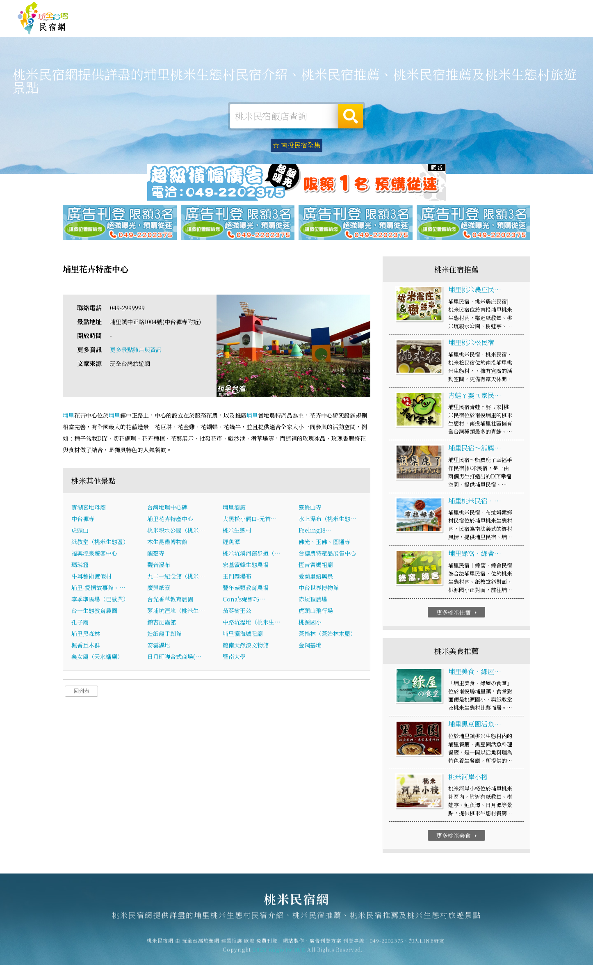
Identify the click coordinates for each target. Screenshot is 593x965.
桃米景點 (467, 31)
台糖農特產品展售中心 (327, 554)
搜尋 (350, 116)
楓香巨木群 (85, 646)
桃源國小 (310, 623)
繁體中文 (553, 8)
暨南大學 (234, 657)
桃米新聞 (430, 30)
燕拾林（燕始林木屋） (327, 634)
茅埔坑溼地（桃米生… (176, 611)
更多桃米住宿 (457, 613)
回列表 (81, 691)
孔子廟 (80, 623)
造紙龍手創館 (164, 634)
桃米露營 (279, 26)
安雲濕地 (158, 646)
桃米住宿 (241, 25)
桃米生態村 (237, 531)
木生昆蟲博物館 (167, 542)
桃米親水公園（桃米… (176, 531)
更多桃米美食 (457, 836)
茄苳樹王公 (237, 611)
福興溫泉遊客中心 (94, 554)
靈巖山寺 (310, 508)
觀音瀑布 (158, 565)
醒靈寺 (155, 554)
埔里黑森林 (85, 634)
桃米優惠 (392, 28)
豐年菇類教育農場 (246, 588)
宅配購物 (505, 32)
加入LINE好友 (427, 944)
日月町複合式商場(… (174, 657)
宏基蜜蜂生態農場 (246, 565)
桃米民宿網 (43, 18)
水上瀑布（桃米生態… (327, 519)
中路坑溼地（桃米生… (252, 623)
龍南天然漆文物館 (246, 646)
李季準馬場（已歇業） (100, 600)
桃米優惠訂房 (550, 26)
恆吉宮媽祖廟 (316, 565)
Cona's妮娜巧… (244, 600)
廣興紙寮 (158, 588)
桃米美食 (354, 27)
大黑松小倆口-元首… (250, 519)
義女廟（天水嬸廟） (97, 657)
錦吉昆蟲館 (161, 623)
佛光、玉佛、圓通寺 (324, 542)
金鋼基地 (310, 646)
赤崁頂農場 (313, 600)
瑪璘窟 (80, 565)
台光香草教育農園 (170, 600)
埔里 (68, 416)
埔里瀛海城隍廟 (243, 634)
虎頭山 (80, 531)
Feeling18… (315, 531)
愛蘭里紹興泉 (316, 577)
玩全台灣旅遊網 (416, 9)
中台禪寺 (82, 519)
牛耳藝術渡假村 (91, 577)
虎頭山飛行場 (316, 611)
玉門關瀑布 (237, 577)
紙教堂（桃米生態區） (100, 542)
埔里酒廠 (234, 508)
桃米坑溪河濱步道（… (252, 554)
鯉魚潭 (231, 542)
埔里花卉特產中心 (170, 519)
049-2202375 (387, 944)
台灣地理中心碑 (167, 508)
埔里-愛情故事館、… (98, 588)
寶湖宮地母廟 (88, 508)
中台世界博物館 (319, 588)
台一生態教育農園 (94, 611)
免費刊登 (450, 9)
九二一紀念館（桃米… (176, 577)
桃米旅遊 (316, 26)
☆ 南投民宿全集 (296, 145)
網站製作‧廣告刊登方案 (496, 9)
